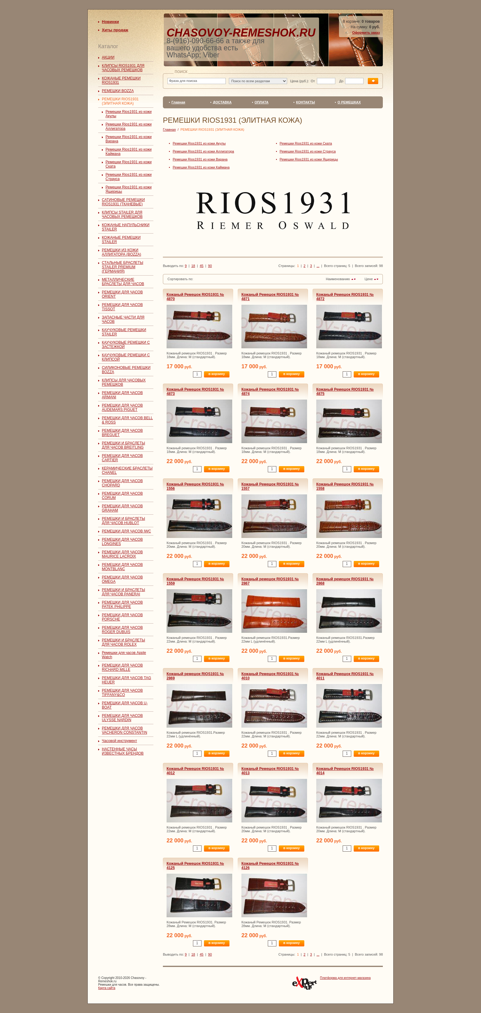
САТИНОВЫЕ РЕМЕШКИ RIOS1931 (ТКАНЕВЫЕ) (123, 202)
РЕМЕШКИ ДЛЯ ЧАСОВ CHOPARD (122, 483)
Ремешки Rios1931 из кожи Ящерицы (309, 159)
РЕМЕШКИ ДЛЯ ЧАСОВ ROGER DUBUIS (122, 629)
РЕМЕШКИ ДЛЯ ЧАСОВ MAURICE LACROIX (122, 554)
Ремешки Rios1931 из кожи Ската (306, 143)
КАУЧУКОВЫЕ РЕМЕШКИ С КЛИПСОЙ (126, 357)
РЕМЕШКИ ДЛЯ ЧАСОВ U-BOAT (125, 705)
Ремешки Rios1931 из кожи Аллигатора (203, 151)
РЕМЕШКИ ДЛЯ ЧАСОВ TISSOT (122, 307)
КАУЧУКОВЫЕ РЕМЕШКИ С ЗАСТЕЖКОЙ (126, 344)
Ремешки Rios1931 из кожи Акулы (199, 143)
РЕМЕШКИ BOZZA (118, 91)
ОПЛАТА (262, 102)
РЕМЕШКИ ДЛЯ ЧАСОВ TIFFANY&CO (122, 692)
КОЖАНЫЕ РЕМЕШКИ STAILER (121, 239)
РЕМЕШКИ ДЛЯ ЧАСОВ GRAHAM (122, 508)
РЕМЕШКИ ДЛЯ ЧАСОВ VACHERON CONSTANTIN (124, 730)
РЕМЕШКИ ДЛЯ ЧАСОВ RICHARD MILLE (122, 667)
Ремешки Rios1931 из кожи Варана (200, 159)
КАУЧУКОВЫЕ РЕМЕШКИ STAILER (124, 332)
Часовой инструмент (119, 741)
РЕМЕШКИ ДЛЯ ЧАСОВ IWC (126, 531)
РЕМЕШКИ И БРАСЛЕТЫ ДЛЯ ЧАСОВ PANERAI (123, 592)
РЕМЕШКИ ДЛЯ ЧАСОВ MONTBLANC (122, 567)
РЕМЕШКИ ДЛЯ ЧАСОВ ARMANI (122, 395)
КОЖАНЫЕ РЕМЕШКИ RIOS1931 (121, 80)
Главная (178, 102)
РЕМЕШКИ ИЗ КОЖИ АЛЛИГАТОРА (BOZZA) (121, 252)
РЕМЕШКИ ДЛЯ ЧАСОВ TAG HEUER (126, 680)
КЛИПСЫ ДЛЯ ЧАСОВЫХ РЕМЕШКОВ (124, 382)
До (341, 81)
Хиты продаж (115, 30)
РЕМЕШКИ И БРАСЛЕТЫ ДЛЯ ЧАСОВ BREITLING (123, 445)
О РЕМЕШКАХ (349, 102)
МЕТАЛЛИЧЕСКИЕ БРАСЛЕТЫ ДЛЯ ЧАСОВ (123, 281)
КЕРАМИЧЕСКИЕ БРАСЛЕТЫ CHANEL (127, 470)
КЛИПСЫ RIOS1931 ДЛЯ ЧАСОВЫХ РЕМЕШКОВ (123, 68)
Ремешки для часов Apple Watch (124, 655)
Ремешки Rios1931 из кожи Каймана (201, 167)
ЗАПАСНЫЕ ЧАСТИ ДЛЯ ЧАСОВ (123, 319)
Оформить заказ (366, 32)
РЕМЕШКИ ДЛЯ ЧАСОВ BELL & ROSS (127, 420)
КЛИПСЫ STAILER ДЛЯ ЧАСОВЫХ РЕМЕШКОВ (122, 214)
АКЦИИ (108, 57)
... (318, 266)
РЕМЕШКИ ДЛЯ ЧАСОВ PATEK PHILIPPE (122, 604)
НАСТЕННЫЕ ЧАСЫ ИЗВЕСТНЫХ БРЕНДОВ (123, 751)
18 (193, 266)
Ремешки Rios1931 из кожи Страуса (308, 151)
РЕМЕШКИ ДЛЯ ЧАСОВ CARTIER (122, 458)
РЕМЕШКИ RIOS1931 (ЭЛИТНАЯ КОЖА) (120, 101)
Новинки (110, 21)
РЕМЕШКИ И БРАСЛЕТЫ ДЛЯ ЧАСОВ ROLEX (123, 642)
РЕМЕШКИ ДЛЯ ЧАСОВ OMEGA (122, 579)
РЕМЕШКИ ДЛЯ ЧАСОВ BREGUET (122, 432)
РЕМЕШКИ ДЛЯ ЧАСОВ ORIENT (122, 294)
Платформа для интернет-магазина (345, 978)
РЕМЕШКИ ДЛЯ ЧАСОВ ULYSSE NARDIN (122, 717)
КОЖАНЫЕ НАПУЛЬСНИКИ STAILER (125, 227)
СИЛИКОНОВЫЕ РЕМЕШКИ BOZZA (126, 369)
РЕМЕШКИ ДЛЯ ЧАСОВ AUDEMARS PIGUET (122, 407)
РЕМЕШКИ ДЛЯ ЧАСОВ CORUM (122, 495)
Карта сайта (106, 988)
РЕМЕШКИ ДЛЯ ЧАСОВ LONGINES (122, 541)
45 (201, 266)
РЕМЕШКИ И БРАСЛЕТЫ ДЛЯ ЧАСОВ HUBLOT (123, 520)
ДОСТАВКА (222, 102)
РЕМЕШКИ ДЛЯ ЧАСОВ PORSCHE (122, 617)
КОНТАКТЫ (305, 102)
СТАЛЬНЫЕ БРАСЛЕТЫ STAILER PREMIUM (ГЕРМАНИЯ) (122, 267)
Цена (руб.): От (302, 81)
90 (210, 266)
